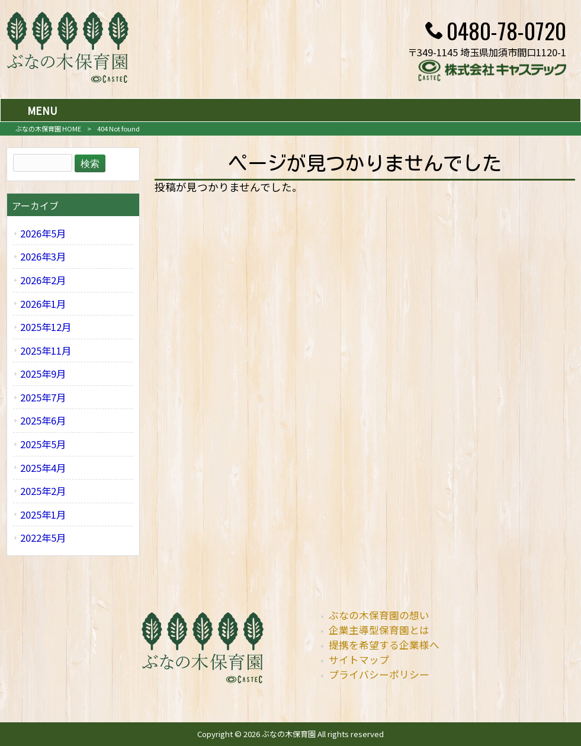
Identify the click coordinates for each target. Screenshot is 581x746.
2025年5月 (43, 444)
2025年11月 (45, 350)
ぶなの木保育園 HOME (48, 128)
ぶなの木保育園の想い (379, 615)
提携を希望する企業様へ (384, 645)
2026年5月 (43, 233)
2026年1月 (43, 304)
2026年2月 (43, 280)
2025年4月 (43, 468)
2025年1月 (43, 514)
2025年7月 (43, 397)
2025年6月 (43, 420)
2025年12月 (45, 327)
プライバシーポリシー (379, 674)
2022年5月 (43, 537)
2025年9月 (43, 373)
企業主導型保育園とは (379, 630)
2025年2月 (43, 491)
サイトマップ (359, 659)
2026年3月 (43, 256)
